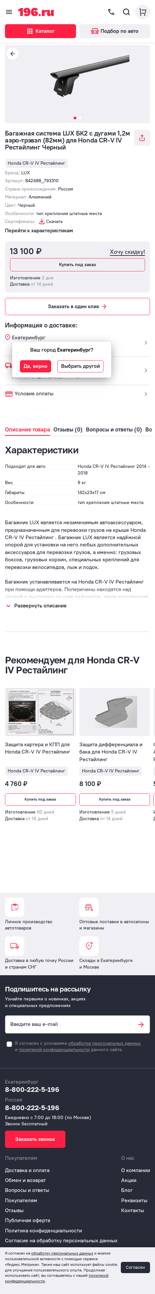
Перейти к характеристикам (39, 230)
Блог (127, 1190)
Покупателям (21, 1200)
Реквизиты (134, 1200)
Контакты (132, 1210)
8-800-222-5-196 (32, 1089)
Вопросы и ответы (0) (114, 429)
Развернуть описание (40, 605)
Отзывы (14, 1210)
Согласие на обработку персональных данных (61, 1240)
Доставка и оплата (27, 1170)
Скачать (54, 221)
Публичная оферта (27, 1220)
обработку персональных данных (62, 1253)
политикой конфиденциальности (54, 1049)
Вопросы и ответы (27, 1190)
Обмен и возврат (25, 1180)
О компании (135, 1170)
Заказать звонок (35, 1139)
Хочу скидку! (127, 252)
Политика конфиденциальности (43, 1230)
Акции (128, 1180)
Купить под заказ (77, 264)
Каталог (40, 31)
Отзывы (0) (68, 429)
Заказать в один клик (78, 306)
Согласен (135, 1267)
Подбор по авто (114, 31)
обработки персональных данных (104, 1043)
